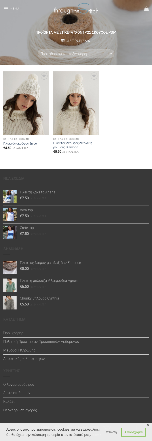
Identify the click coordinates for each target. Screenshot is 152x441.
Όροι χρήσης (13, 333)
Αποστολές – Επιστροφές (24, 359)
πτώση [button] (111, 432)
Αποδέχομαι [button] (133, 432)
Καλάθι (9, 401)
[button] (11, 8)
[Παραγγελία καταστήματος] (76, 53)
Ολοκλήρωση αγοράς (20, 410)
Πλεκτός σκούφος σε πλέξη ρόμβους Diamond (72, 145)
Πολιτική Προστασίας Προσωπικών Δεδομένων (41, 342)
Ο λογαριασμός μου (18, 384)
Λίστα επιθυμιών (16, 393)
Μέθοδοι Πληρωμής (19, 350)
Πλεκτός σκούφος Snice (20, 143)
